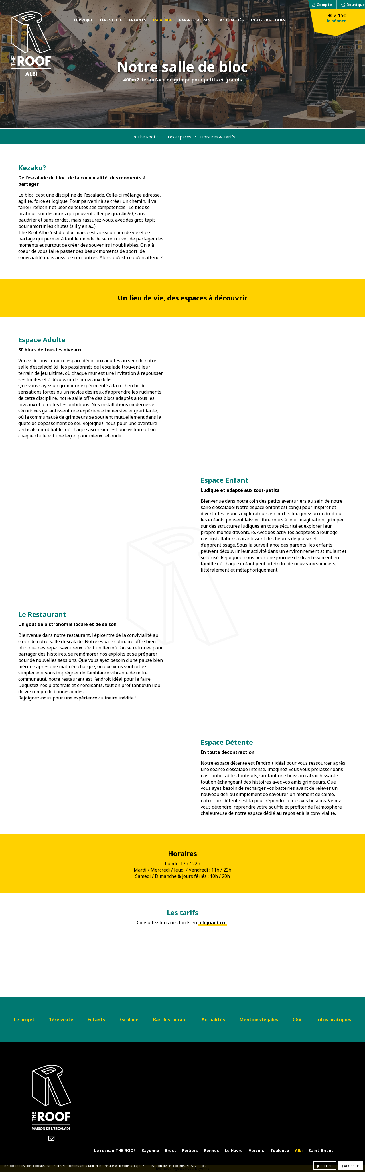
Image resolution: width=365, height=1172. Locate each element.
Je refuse (324, 1165)
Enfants (137, 20)
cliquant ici (213, 922)
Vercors (256, 1150)
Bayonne (150, 1150)
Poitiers (190, 1150)
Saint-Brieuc (321, 1150)
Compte (324, 4)
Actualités (232, 20)
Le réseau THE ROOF (114, 1150)
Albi (299, 1150)
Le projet (83, 20)
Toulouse (279, 1150)
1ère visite (111, 20)
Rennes (211, 1150)
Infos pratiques (268, 20)
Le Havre (234, 1150)
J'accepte (350, 1165)
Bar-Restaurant (196, 20)
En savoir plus (197, 1165)
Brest (170, 1150)
